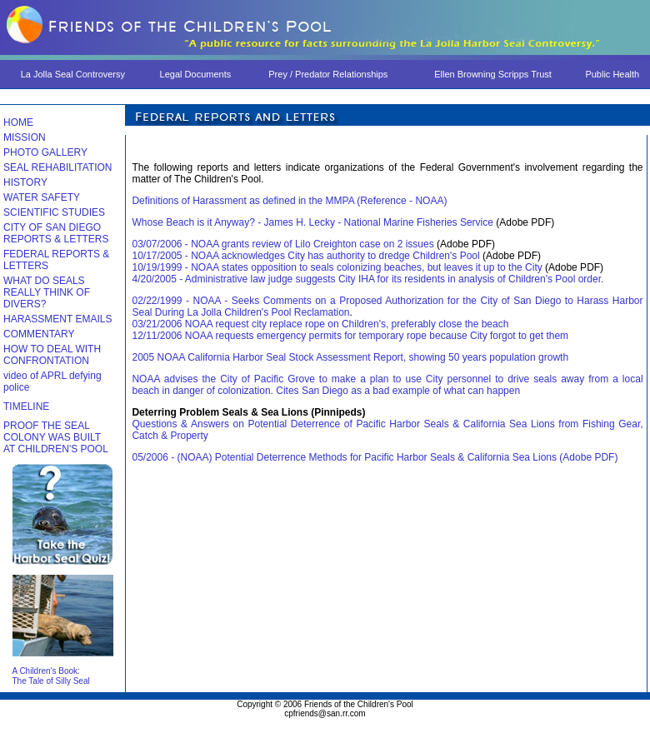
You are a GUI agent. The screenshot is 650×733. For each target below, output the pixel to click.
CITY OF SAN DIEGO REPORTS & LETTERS (55, 233)
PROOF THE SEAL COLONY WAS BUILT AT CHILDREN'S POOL (55, 437)
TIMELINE (26, 406)
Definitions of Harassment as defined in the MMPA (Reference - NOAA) (289, 201)
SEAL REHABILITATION (57, 167)
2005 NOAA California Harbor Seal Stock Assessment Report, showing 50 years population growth (350, 357)
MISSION (24, 137)
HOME (18, 122)
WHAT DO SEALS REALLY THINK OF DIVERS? (46, 292)
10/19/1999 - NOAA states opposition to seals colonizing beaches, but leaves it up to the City (338, 267)
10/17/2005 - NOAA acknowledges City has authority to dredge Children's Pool (307, 256)
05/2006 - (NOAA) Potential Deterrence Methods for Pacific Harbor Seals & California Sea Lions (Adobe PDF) (375, 457)
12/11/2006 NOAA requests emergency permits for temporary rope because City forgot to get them (350, 336)
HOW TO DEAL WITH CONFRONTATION (52, 354)
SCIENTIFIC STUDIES (54, 212)
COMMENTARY (39, 334)
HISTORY (25, 182)
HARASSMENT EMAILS (57, 319)
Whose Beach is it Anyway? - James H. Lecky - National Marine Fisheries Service (312, 222)
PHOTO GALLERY (45, 152)
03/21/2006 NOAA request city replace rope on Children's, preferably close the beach (320, 324)
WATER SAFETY (41, 197)
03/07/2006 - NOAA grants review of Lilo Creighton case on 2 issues (284, 244)
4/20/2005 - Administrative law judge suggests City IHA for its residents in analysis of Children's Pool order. (367, 279)
